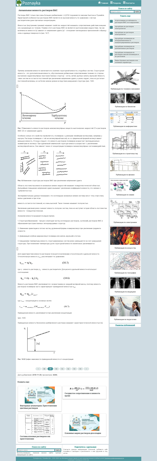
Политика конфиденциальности (114, 458)
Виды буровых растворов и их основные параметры (126, 61)
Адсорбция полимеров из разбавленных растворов (124, 47)
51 (62, 369)
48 (44, 369)
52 (68, 369)
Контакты (130, 3)
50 (56, 369)
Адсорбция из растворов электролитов (124, 27)
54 (80, 369)
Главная (104, 3)
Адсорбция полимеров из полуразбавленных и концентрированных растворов (127, 40)
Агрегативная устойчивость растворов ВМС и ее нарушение (127, 21)
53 (74, 369)
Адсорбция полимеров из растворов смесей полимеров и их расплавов (127, 54)
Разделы (117, 3)
